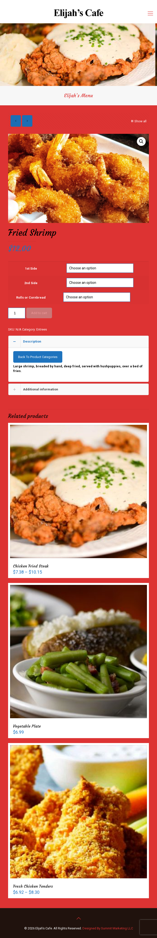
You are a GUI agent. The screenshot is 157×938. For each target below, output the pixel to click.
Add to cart (39, 313)
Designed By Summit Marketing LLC (107, 928)
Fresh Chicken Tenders (33, 886)
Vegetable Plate (27, 726)
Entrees (41, 329)
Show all (138, 121)
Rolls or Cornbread (31, 297)
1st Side (31, 268)
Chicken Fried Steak (31, 566)
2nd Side (31, 283)
